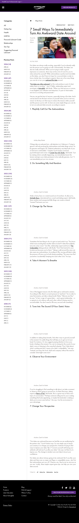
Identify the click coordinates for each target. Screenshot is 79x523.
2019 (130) (8, 271)
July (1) (6, 316)
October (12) (7, 246)
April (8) (6, 162)
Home (5, 487)
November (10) (8, 146)
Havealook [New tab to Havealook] (72, 507)
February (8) (7, 167)
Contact (23, 496)
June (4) (6, 95)
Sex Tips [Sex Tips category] (7, 47)
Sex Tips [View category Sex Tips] (56, 472)
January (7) (7, 137)
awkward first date (51, 80)
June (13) (6, 190)
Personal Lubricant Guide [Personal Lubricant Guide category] (12, 40)
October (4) (7, 85)
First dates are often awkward (40, 84)
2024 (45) (7, 111)
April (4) (6, 99)
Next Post (71, 25)
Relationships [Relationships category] (8, 43)
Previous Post (60, 25)
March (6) (7, 132)
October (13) (7, 148)
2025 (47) (7, 78)
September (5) (7, 216)
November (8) (8, 276)
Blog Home (38, 21)
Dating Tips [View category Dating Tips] (42, 472)
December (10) (8, 144)
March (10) (7, 164)
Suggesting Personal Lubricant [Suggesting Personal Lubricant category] (11, 51)
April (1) (6, 323)
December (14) (8, 176)
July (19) (6, 155)
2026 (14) (7, 64)
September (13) (8, 151)
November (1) (8, 116)
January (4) (7, 74)
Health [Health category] (6, 32)
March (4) (7, 69)
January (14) (7, 202)
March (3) (7, 102)
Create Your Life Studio (57, 153)
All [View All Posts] (5, 25)
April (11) (6, 227)
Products (6, 490)
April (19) (6, 260)
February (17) (7, 265)
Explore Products (69, 7)
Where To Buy (26, 493)
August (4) (7, 90)
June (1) (6, 318)
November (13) (8, 178)
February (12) (7, 232)
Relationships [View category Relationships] (49, 472)
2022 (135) (8, 174)
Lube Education (8, 493)
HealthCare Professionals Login (11, 2)
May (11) (6, 160)
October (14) (7, 181)
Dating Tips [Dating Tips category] (8, 29)
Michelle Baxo (34, 198)
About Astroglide (8, 496)
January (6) (7, 299)
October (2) (7, 118)
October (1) (7, 311)
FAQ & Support (26, 490)
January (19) (7, 267)
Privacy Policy (7, 505)
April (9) (6, 195)
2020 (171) (8, 239)
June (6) (6, 125)
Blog (22, 487)
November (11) (8, 211)
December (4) (7, 81)
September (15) (8, 248)
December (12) (8, 209)
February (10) (7, 199)
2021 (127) (8, 206)
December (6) (7, 306)
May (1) (6, 320)
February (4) (7, 71)
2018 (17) (7, 304)
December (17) (8, 274)
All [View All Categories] (37, 472)
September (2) (7, 313)
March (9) (7, 197)
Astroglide (41, 88)
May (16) (6, 290)
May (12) (6, 225)
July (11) (6, 253)
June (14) (6, 255)
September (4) (7, 88)
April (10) (6, 292)
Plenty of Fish (40, 393)
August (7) (7, 185)
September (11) (8, 183)
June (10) (6, 223)
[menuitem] (9, 487)
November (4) (8, 83)
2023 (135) (8, 141)
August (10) (7, 218)
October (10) (7, 213)
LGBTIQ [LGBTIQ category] (7, 36)
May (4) (6, 97)
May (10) (6, 258)
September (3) (7, 120)
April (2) (6, 67)
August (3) (7, 123)
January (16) (7, 169)
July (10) (6, 188)
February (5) (7, 134)
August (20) (7, 251)
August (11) (7, 153)
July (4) (6, 92)
